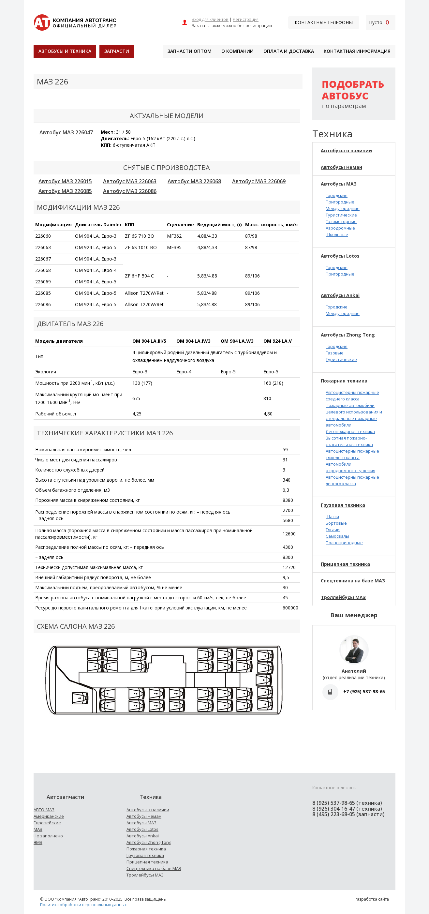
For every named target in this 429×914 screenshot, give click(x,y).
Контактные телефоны (324, 22)
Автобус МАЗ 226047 (66, 132)
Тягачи (333, 529)
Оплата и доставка (288, 51)
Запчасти (116, 51)
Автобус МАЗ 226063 (129, 181)
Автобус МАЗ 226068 (194, 181)
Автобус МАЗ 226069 (259, 181)
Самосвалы (337, 536)
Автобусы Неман (341, 167)
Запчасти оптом (190, 51)
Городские (337, 195)
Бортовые (336, 523)
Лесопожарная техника (350, 431)
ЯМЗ (38, 842)
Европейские (47, 823)
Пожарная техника (344, 381)
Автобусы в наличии (346, 150)
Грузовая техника (343, 505)
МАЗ (38, 829)
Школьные (337, 234)
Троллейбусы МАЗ (343, 597)
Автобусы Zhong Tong (348, 335)
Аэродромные (340, 228)
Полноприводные (344, 543)
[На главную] (75, 22)
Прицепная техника (345, 564)
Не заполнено (48, 836)
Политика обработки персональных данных (83, 904)
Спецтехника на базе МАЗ (353, 580)
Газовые (335, 353)
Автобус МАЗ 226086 (129, 191)
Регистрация (246, 19)
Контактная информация (357, 51)
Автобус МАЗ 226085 (65, 191)
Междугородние (343, 208)
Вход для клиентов (210, 19)
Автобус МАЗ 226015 (65, 181)
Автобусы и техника (64, 51)
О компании (237, 51)
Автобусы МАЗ (339, 184)
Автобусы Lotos (340, 256)
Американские (49, 816)
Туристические (341, 215)
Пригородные (340, 202)
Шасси (332, 516)
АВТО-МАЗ (44, 810)
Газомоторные (341, 221)
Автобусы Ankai (340, 295)
